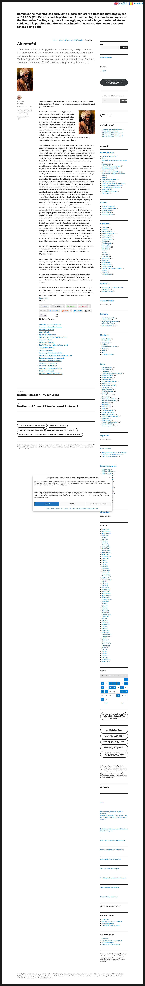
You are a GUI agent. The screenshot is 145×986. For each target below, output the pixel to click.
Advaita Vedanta (106, 339)
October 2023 (105, 578)
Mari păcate (105, 397)
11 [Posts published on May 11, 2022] (110, 687)
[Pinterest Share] (84, 306)
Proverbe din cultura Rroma (110, 179)
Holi (103, 352)
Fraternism (105, 283)
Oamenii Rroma (107, 152)
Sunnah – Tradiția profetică (110, 422)
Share (102, 802)
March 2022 (105, 611)
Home (55, 40)
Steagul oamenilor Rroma (109, 191)
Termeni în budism (107, 214)
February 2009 (106, 659)
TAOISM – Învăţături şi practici (111, 925)
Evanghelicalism (106, 243)
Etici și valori (105, 387)
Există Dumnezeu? (107, 389)
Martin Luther (106, 258)
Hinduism (104, 335)
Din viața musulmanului (109, 385)
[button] (110, 478)
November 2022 (106, 595)
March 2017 (105, 640)
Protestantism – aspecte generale (112, 268)
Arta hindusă (105, 341)
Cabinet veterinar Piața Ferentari (109, 887)
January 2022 (105, 613)
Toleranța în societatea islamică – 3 (112, 137)
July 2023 (104, 582)
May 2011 (104, 653)
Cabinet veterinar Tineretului (108, 897)
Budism (103, 202)
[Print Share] (88, 310)
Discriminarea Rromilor (109, 168)
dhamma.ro (105, 919)
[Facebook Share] (46, 306)
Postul (103, 408)
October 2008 (106, 661)
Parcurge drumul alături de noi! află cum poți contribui (114, 82)
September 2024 (106, 556)
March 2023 (105, 587)
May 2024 (104, 564)
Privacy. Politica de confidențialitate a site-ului (85, 508)
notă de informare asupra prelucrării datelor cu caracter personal (50, 434)
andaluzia (26, 109)
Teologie (104, 272)
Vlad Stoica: (105, 449)
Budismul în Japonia (108, 206)
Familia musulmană (107, 391)
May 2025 (104, 541)
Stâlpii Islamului (106, 420)
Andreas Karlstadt (107, 231)
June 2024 (105, 562)
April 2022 (105, 609)
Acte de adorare (106, 370)
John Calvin (105, 255)
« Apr (105, 703)
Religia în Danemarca (108, 472)
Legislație (104, 435)
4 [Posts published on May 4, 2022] (110, 683)
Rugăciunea (105, 418)
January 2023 (105, 591)
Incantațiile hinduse (108, 354)
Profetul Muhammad (108, 412)
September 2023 (106, 580)
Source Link (43, 298)
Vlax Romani (105, 193)
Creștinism (105, 224)
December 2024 (106, 551)
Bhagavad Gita (106, 343)
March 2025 (105, 545)
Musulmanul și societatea (109, 399)
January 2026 (106, 529)
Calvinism (105, 241)
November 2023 (106, 576)
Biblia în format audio (108, 233)
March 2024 (105, 568)
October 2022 (106, 597)
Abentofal (20, 109)
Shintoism (104, 512)
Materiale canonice (107, 291)
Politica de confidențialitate (32, 425)
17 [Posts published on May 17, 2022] (106, 691)
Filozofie (104, 314)
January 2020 (105, 630)
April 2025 (105, 543)
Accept (47, 504)
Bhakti (104, 345)
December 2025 (106, 531)
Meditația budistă (107, 210)
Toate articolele (107, 301)
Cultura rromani (106, 164)
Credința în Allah (107, 379)
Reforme (104, 270)
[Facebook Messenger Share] (54, 310)
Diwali (103, 350)
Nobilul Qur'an (106, 403)
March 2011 (105, 655)
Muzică (104, 177)
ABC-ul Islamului (107, 368)
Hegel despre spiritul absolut (110, 322)
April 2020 (105, 628)
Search (102, 44)
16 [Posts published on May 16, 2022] (102, 691)
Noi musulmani (106, 404)
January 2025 (105, 549)
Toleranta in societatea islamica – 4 (112, 135)
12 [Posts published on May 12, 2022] (114, 687)
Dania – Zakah (106, 383)
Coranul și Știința (107, 377)
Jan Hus (104, 253)
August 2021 (105, 616)
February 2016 (106, 646)
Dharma (104, 348)
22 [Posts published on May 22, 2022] (126, 691)
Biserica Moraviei (107, 237)
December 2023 (106, 574)
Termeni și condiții (57, 425)
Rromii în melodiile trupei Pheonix (112, 185)
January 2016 (105, 648)
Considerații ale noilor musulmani (112, 373)
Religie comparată (108, 466)
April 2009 (105, 657)
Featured (104, 393)
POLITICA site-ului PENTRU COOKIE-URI (114, 741)
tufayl (18, 118)
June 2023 (105, 584)
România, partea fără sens (109, 456)
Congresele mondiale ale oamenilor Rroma (114, 160)
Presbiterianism (106, 264)
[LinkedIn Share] (78, 310)
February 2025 (106, 547)
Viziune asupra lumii (108, 426)
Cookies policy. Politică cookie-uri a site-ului (58, 508)
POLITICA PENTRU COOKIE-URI (31, 430)
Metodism (105, 260)
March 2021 (105, 622)
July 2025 (104, 537)
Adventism (105, 227)
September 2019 (106, 634)
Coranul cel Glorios (107, 375)
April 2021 (105, 620)
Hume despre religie (108, 324)
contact (105, 115)
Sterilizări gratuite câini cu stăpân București (113, 878)
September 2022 (106, 599)
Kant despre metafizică (108, 325)
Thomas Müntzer (107, 274)
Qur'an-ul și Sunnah (108, 414)
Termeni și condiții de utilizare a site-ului (114, 736)
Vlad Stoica (20, 101)
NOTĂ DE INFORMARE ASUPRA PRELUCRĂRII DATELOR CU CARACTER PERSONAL (114, 754)
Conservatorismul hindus (109, 347)
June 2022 (105, 605)
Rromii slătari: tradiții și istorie (111, 187)
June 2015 (104, 649)
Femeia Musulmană (107, 395)
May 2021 (104, 618)
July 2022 (104, 603)
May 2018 (104, 638)
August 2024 (105, 558)
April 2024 (105, 566)
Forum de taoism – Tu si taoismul (112, 921)
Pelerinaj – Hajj (106, 406)
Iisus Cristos (105, 249)
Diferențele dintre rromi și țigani (111, 166)
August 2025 (105, 535)
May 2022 (104, 607)
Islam (61, 40)
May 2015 (104, 651)
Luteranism (105, 256)
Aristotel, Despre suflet (108, 318)
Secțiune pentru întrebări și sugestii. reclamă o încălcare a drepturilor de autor (114, 716)
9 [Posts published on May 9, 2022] (102, 687)
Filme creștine (106, 245)
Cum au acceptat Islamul (109, 381)
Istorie (104, 251)
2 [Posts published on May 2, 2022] (102, 683)
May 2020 (104, 626)
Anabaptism (105, 229)
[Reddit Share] (66, 310)
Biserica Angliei (106, 235)
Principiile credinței (107, 410)
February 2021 (106, 624)
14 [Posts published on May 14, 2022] (122, 687)
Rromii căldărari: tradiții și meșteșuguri (113, 183)
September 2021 (106, 615)
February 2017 (106, 642)
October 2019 (105, 632)
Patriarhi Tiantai (106, 212)
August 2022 (105, 601)
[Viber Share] (43, 315)
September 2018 (106, 636)
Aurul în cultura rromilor (109, 156)
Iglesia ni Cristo (106, 247)
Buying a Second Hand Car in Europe (112, 129)
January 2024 (105, 572)
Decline (72, 504)
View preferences (98, 504)
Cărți (103, 158)
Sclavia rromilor (106, 189)
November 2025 (106, 533)
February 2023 (106, 589)
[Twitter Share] (59, 306)
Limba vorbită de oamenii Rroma (111, 172)
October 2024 (106, 554)
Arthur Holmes (106, 320)
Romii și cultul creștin (108, 181)
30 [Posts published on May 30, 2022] (102, 699)
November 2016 (106, 644)
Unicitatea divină (107, 424)
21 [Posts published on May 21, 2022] (122, 691)
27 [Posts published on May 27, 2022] (118, 695)
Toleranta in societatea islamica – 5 (112, 133)
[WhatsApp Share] (71, 306)
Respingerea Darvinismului (110, 416)
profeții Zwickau (106, 266)
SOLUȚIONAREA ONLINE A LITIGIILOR (61, 430)
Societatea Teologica (108, 923)
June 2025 (105, 539)
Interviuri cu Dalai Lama (109, 208)
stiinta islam (26, 117)
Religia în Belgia (106, 470)
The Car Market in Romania (110, 131)
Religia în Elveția (106, 473)
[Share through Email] (43, 310)
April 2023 (105, 585)
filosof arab (24, 111)
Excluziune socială (107, 170)
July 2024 (104, 560)
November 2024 (106, 552)
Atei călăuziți (105, 371)
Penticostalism (106, 262)
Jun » (122, 703)
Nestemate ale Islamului (74, 40)
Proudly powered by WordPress (44, 978)
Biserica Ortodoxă (107, 239)
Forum (104, 71)
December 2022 (106, 593)
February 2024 (106, 570)
